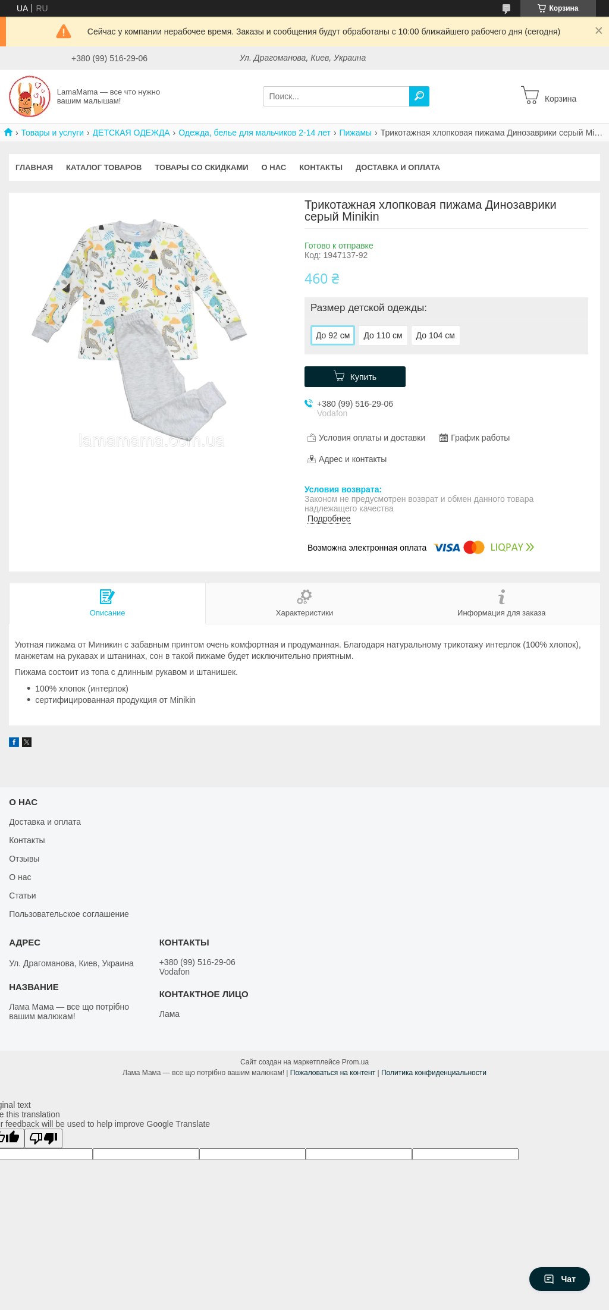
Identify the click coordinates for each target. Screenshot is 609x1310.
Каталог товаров (104, 167)
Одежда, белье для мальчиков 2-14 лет (254, 132)
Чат (560, 1279)
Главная (34, 167)
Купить (363, 377)
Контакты (321, 167)
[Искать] (419, 96)
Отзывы (24, 858)
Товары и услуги (52, 132)
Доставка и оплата (398, 167)
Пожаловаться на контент (332, 1073)
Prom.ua (355, 1062)
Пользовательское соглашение (69, 914)
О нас (274, 167)
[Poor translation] (43, 1138)
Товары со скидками (202, 167)
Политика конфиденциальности (433, 1073)
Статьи (22, 895)
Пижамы (355, 132)
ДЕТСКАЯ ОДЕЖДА (131, 132)
